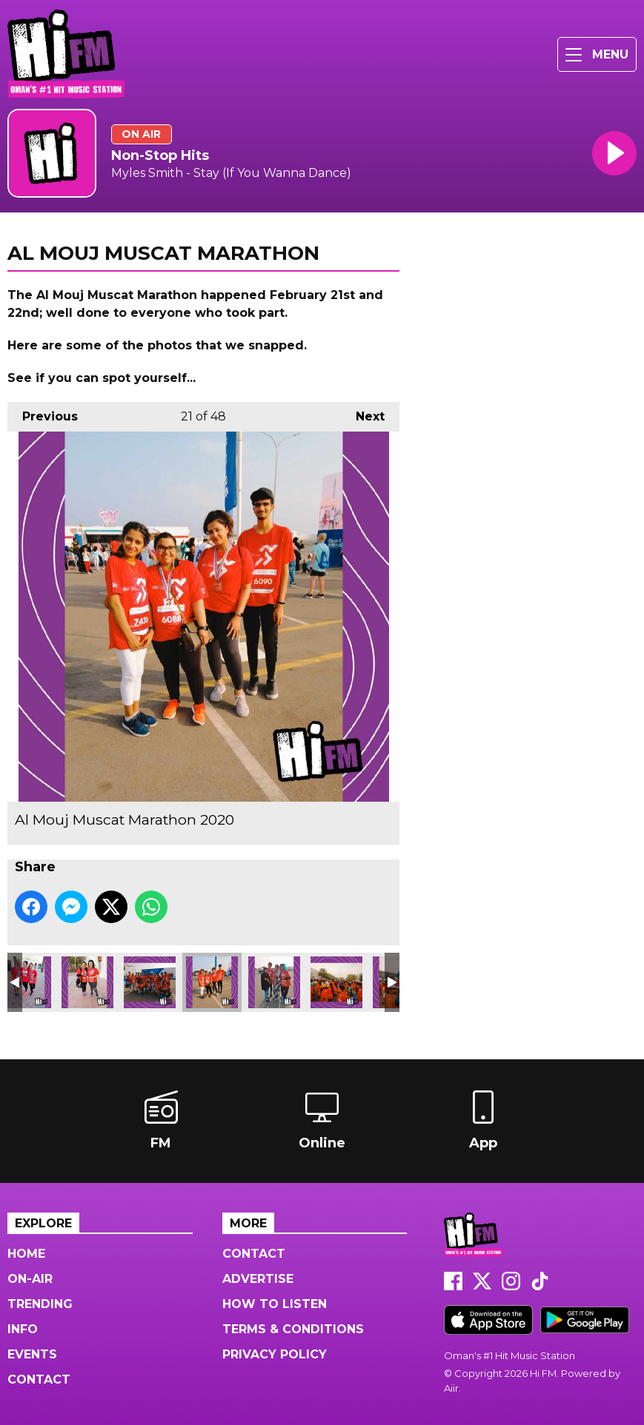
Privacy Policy (274, 1354)
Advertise (257, 1279)
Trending (40, 1304)
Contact (38, 1379)
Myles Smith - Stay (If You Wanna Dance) (231, 173)
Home (26, 1254)
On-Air (30, 1279)
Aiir (451, 1388)
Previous (42, 412)
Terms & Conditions (293, 1329)
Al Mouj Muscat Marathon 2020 (87, 982)
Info (22, 1329)
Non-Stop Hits (160, 155)
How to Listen (274, 1304)
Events (32, 1354)
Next (363, 412)
